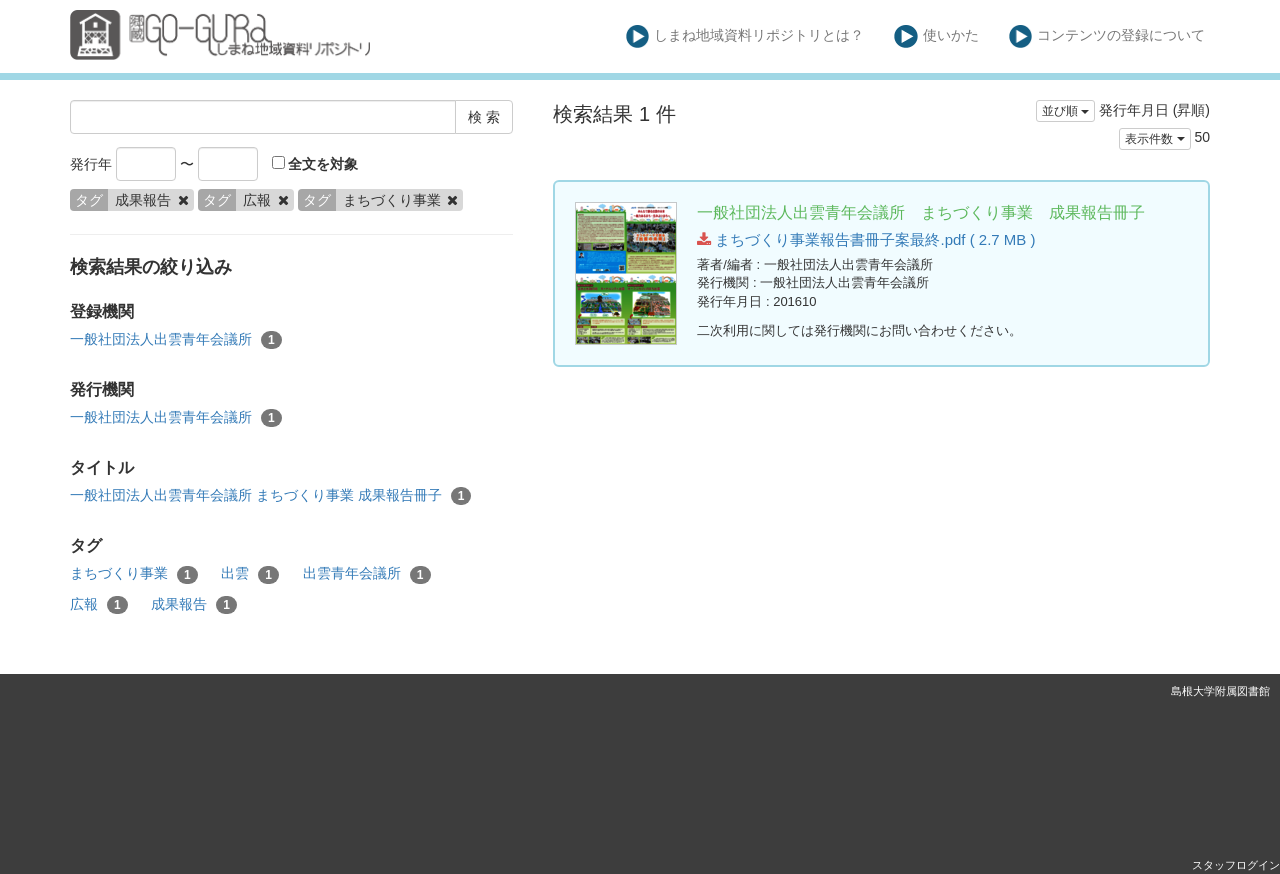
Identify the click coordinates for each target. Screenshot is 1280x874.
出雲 (250, 574)
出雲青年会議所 (367, 574)
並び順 (1065, 111)
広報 (99, 605)
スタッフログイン (1236, 865)
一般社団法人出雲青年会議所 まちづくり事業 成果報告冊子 (270, 496)
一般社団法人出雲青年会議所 (176, 340)
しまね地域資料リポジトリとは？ (745, 36)
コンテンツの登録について (1107, 36)
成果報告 (194, 605)
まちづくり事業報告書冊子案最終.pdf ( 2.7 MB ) (866, 239)
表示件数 (1154, 139)
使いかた (936, 36)
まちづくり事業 (134, 574)
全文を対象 (315, 164)
